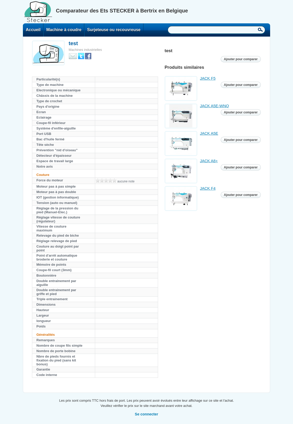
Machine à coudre (63, 30)
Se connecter (146, 414)
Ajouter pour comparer (241, 59)
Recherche (260, 30)
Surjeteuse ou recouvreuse (113, 30)
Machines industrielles (85, 50)
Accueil (33, 30)
